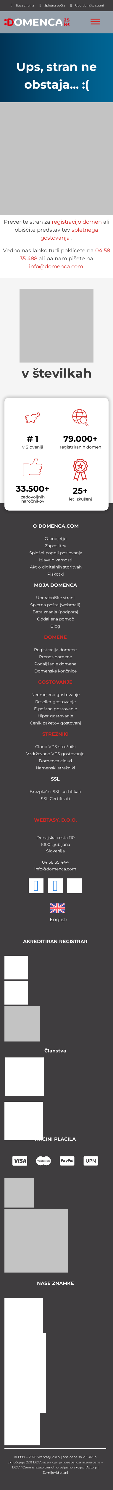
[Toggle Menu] (95, 21)
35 (56, 862)
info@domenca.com (56, 266)
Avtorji (91, 1467)
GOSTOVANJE (55, 682)
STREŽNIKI (55, 734)
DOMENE (55, 637)
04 (44, 862)
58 (50, 862)
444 (64, 862)
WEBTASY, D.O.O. (55, 820)
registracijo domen (77, 222)
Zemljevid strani (55, 1472)
